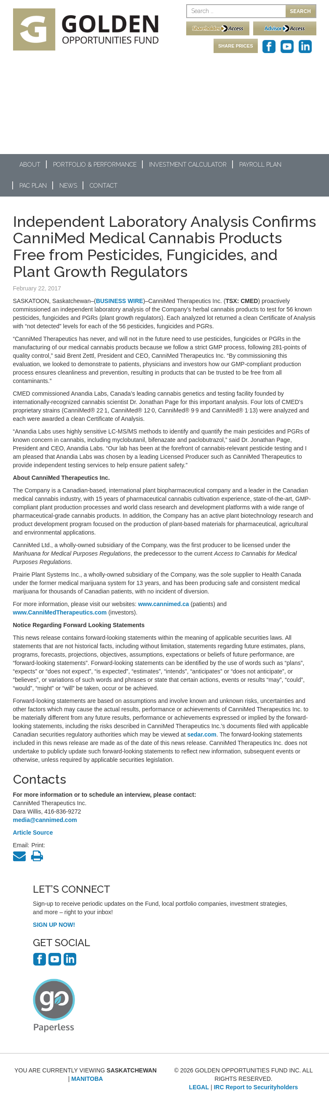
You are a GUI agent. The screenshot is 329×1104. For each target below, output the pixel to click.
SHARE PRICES (235, 45)
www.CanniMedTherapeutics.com (60, 612)
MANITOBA (87, 1078)
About (29, 164)
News (68, 185)
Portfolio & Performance (94, 164)
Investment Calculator (188, 164)
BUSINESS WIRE (119, 301)
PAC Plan (33, 185)
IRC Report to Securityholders (256, 1087)
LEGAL (199, 1087)
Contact (104, 185)
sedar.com (202, 734)
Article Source (33, 832)
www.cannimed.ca (163, 604)
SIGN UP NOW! (54, 924)
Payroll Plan (260, 164)
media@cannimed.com (45, 820)
